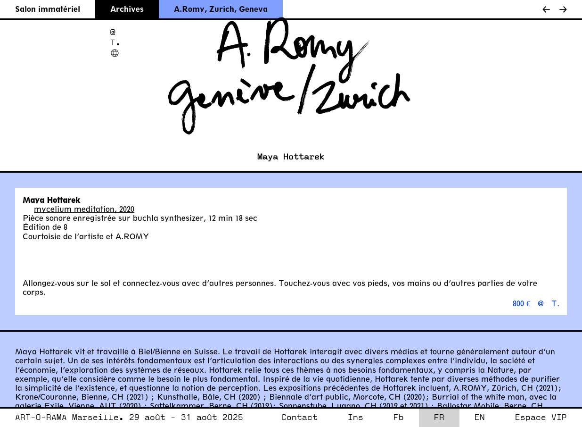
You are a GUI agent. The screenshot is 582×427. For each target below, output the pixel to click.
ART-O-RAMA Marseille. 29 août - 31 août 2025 (129, 417)
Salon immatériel (47, 8)
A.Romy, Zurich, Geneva (221, 8)
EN (480, 417)
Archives (127, 8)
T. (115, 42)
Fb (398, 417)
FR (439, 417)
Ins (355, 417)
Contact (299, 417)
